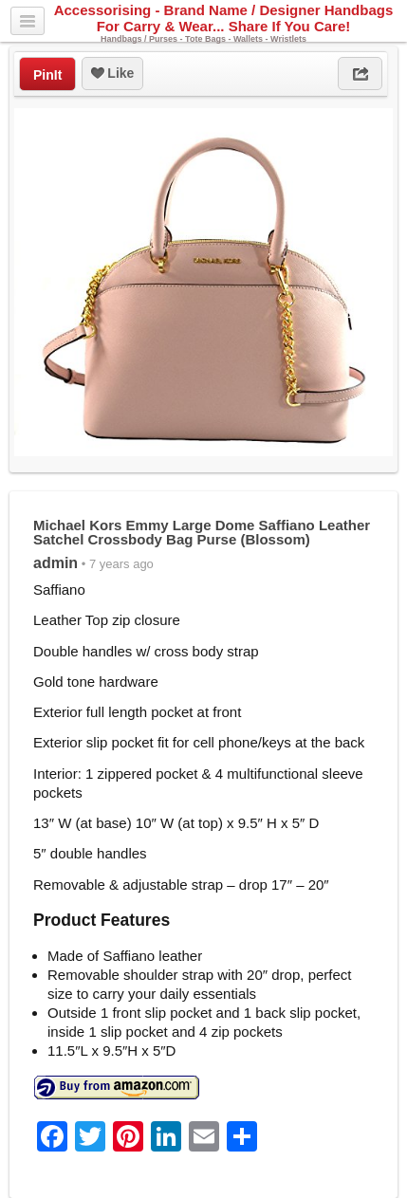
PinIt (47, 75)
